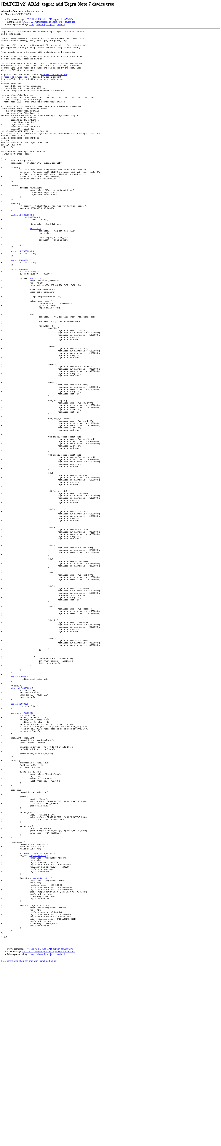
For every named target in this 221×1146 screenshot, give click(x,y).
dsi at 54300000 (29, 254)
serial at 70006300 (21, 295)
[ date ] (32, 24)
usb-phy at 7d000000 (22, 849)
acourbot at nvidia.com (33, 11)
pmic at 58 (35, 328)
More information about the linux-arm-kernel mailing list (28, 1143)
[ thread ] (40, 24)
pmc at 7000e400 (19, 806)
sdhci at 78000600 (21, 819)
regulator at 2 (39, 1080)
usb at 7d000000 (19, 838)
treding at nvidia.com (14, 86)
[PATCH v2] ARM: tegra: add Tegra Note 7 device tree (48, 22)
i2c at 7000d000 (19, 317)
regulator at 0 (37, 1020)
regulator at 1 (41, 1048)
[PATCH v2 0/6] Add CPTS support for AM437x (49, 19)
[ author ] (60, 24)
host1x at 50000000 (21, 252)
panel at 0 (35, 268)
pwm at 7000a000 (19, 306)
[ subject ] (50, 24)
